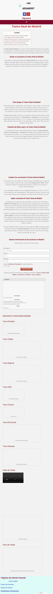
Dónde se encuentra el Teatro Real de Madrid (16, 35)
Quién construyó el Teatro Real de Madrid (15, 42)
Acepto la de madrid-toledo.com (18, 264)
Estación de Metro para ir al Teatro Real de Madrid (17, 39)
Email (5, 253)
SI (5, 266)
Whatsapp (6, 248)
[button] (26, 22)
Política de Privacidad (14, 264)
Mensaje (5, 259)
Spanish (40, 592)
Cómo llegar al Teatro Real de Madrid (13, 37)
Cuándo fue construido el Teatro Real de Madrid (16, 41)
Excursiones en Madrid (23, 274)
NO (8, 266)
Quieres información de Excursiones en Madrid (16, 44)
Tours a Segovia (36, 274)
